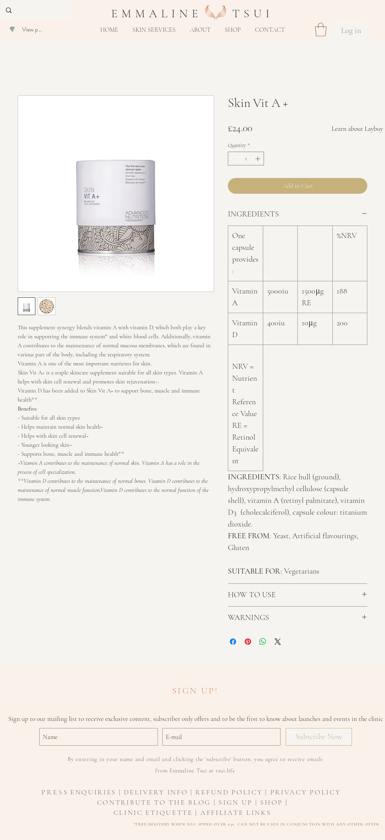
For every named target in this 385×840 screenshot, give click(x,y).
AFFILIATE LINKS (235, 812)
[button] (154, 30)
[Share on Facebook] (233, 641)
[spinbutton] (246, 158)
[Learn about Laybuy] (357, 129)
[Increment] (258, 158)
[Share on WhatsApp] (263, 641)
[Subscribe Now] (319, 737)
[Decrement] (233, 158)
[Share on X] (277, 641)
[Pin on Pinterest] (248, 641)
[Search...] (35, 10)
